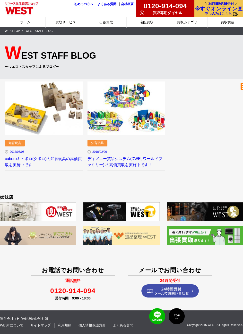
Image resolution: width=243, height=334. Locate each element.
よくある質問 (106, 4)
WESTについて (11, 325)
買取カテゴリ (187, 22)
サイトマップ (40, 325)
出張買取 (106, 22)
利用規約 (64, 325)
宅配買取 (146, 22)
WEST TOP (12, 31)
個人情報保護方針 (92, 325)
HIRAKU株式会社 (30, 319)
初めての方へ (83, 4)
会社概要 (127, 4)
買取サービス (65, 22)
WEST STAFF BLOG (39, 31)
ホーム (25, 22)
